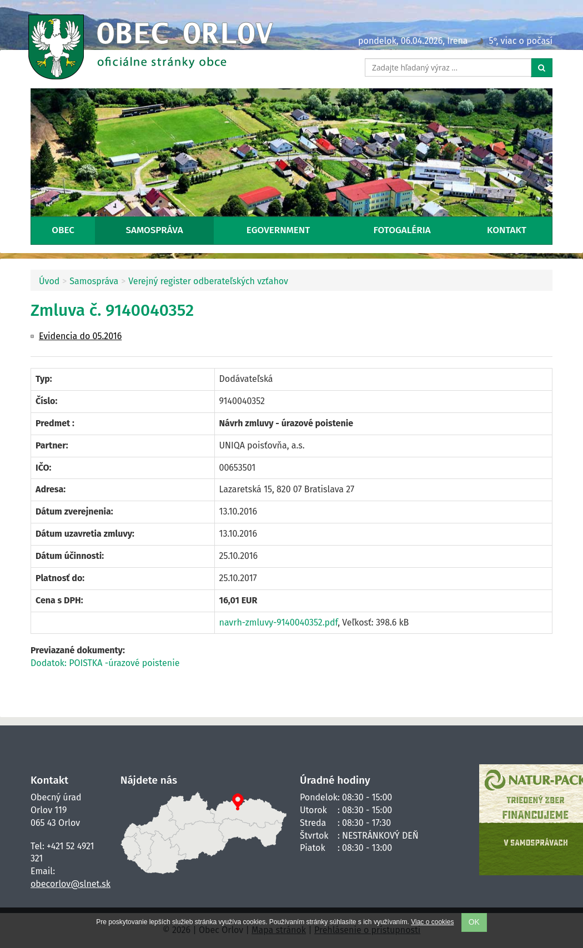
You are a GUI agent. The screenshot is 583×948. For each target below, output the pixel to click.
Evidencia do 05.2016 (80, 336)
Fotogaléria (402, 230)
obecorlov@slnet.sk (70, 884)
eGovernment (278, 230)
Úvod (49, 281)
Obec (63, 230)
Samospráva (154, 230)
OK (474, 922)
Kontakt (506, 230)
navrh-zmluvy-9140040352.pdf (278, 622)
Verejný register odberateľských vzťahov (208, 281)
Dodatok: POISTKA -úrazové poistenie (105, 663)
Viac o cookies (432, 922)
